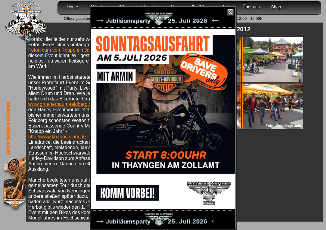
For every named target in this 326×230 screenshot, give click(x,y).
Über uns (251, 7)
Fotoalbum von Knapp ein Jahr (61, 50)
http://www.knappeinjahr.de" (58, 136)
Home (72, 7)
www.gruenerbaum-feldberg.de (61, 104)
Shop (276, 7)
